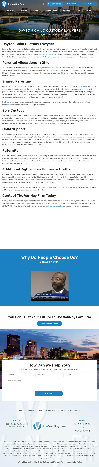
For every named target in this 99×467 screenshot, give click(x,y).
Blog (78, 10)
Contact (88, 10)
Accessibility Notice (74, 462)
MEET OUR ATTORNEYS (49, 324)
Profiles (10, 10)
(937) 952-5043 (57, 4)
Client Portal (90, 4)
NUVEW (20, 462)
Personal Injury (51, 10)
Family (35, 10)
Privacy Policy (59, 462)
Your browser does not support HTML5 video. (50, 286)
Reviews (66, 10)
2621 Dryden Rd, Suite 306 (17, 424)
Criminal (23, 10)
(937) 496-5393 (82, 431)
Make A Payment (72, 4)
